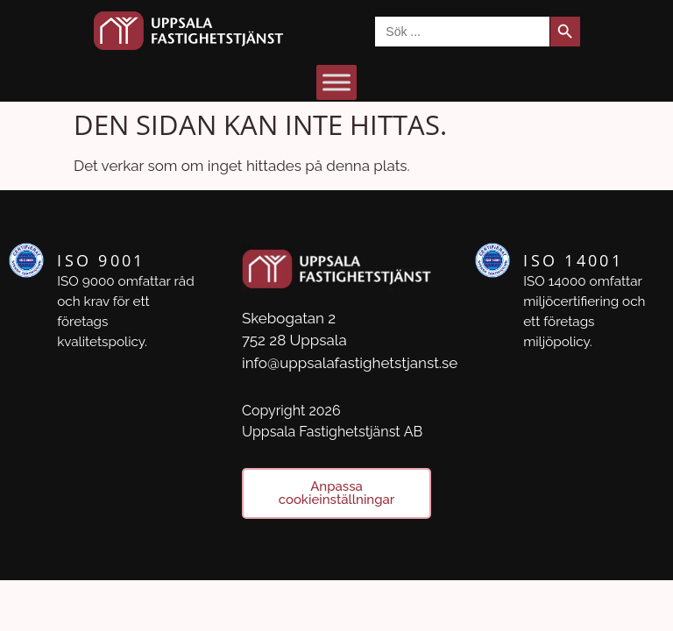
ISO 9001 (101, 260)
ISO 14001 (573, 260)
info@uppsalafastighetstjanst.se (349, 363)
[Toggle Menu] (336, 82)
